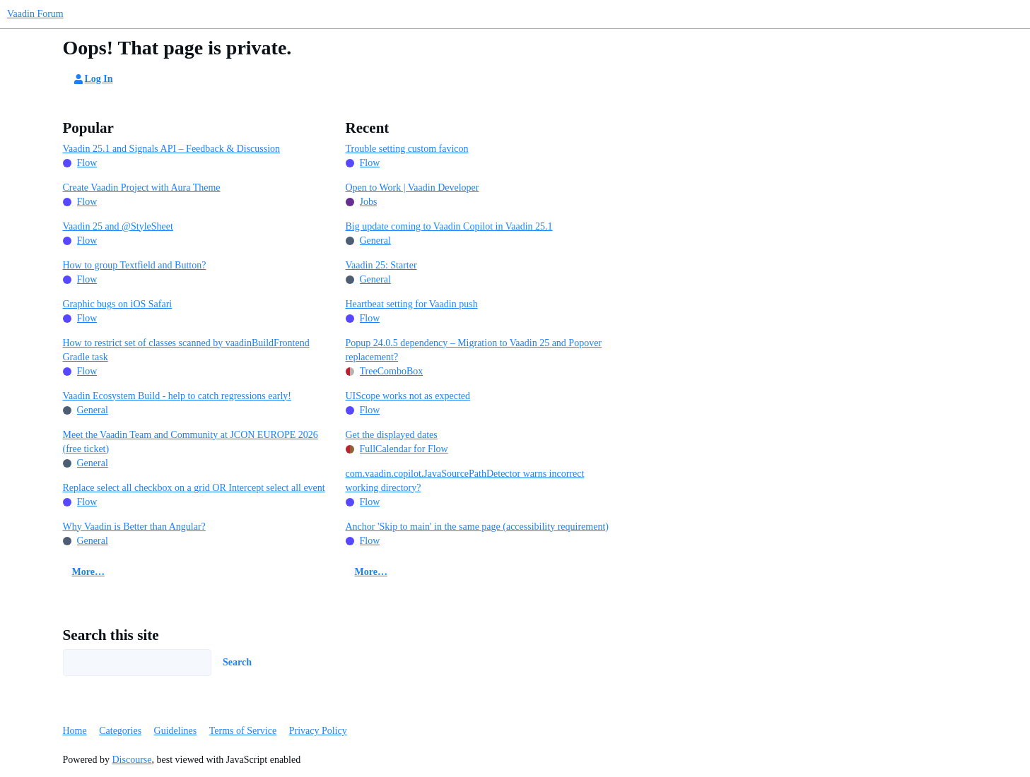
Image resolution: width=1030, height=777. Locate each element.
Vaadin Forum (35, 13)
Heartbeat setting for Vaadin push (412, 304)
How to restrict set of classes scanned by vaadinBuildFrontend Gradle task (186, 350)
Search (237, 662)
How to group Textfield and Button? (134, 265)
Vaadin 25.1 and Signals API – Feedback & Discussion (172, 148)
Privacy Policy (318, 730)
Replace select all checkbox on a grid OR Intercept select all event (194, 487)
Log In (92, 79)
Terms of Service (242, 730)
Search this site (111, 635)
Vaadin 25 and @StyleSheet (118, 226)
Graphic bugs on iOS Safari (117, 304)
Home (75, 730)
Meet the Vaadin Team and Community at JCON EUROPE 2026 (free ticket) (190, 441)
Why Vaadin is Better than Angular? (134, 526)
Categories (120, 730)
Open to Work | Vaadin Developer (412, 187)
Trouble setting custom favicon (407, 148)
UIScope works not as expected (408, 396)
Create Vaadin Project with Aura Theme (142, 187)
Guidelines (175, 730)
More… (88, 572)
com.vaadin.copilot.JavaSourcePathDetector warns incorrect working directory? (465, 480)
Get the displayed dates (392, 434)
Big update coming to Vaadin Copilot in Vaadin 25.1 (449, 226)
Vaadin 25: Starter (381, 265)
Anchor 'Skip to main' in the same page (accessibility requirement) (477, 526)
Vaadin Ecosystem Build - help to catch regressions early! (177, 396)
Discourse (132, 759)
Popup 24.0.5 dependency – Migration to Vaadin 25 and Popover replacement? (474, 350)
